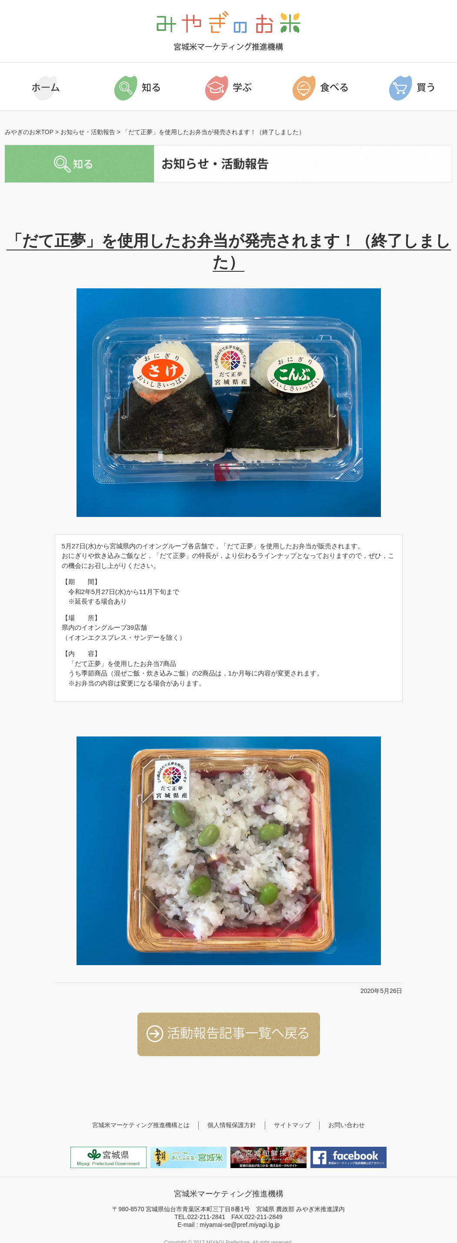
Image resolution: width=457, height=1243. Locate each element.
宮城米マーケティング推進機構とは (141, 1124)
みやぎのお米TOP (29, 131)
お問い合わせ (346, 1124)
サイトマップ (292, 1124)
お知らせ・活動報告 (87, 131)
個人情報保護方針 (231, 1124)
